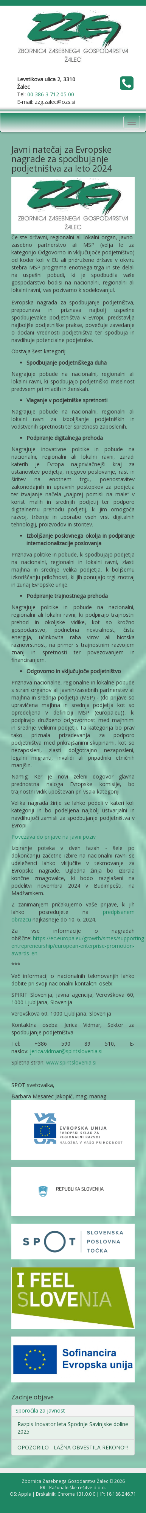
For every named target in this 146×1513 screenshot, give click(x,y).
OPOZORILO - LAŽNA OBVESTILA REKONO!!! (72, 1447)
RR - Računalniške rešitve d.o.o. (73, 1487)
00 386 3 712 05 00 (50, 94)
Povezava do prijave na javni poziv (53, 836)
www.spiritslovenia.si (71, 1062)
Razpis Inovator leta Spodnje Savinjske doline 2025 (72, 1427)
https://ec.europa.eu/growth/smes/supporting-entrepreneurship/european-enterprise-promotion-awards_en (78, 946)
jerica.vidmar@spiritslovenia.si (66, 1051)
